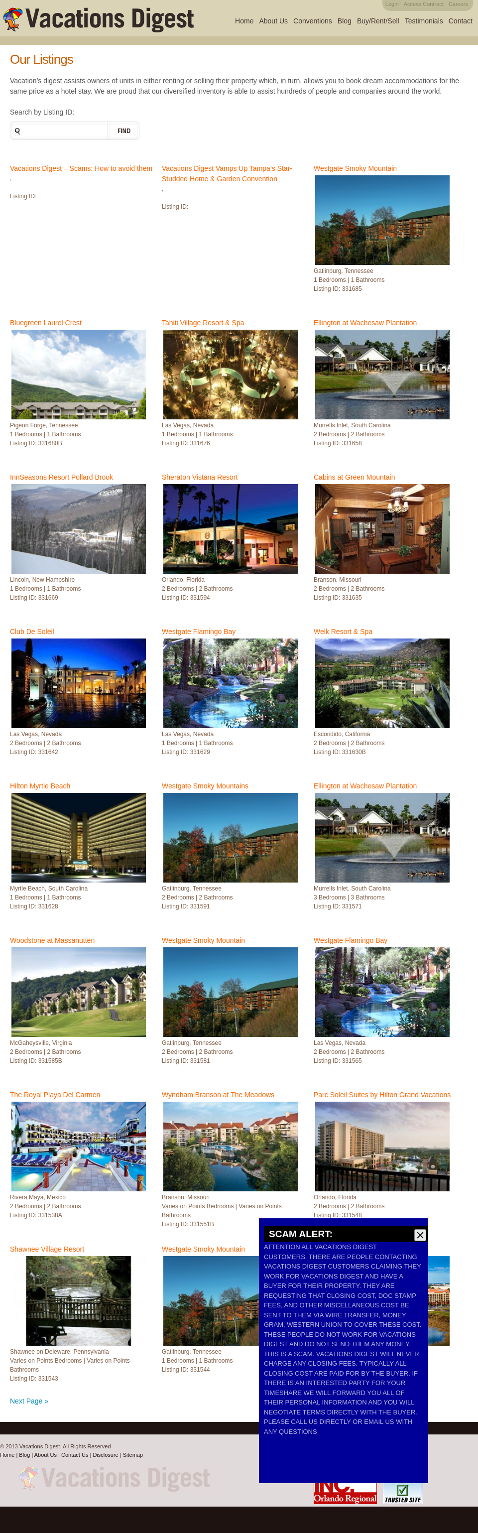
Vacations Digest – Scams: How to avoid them (81, 168)
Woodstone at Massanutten (52, 940)
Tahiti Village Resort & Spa (203, 323)
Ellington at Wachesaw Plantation (365, 323)
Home (244, 21)
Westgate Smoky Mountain (355, 168)
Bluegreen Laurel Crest (46, 323)
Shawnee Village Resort (47, 1249)
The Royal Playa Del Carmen (55, 1095)
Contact (461, 21)
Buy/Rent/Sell (378, 21)
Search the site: (16, 131)
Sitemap (133, 1455)
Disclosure (105, 1455)
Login (392, 4)
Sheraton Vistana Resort (200, 477)
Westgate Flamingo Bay (199, 632)
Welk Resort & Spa (343, 632)
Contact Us (74, 1455)
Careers (458, 4)
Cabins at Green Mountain (354, 477)
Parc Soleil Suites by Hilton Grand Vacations (382, 1095)
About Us (273, 21)
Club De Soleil (32, 632)
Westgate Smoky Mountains (205, 786)
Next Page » (29, 1401)
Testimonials (424, 21)
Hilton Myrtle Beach (40, 786)
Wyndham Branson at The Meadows (218, 1095)
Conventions (312, 21)
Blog (345, 21)
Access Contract (424, 4)
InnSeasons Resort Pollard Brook (61, 477)
